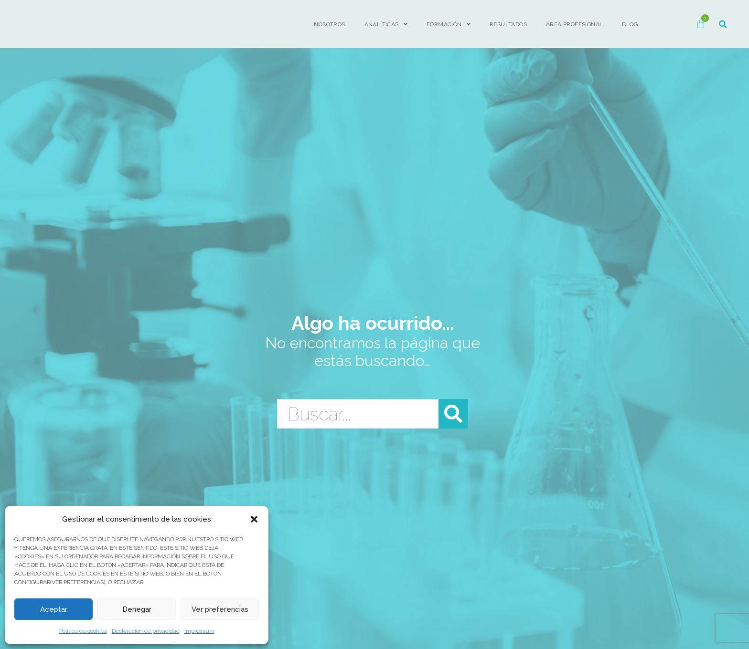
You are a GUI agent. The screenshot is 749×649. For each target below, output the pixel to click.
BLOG (630, 24)
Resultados (508, 24)
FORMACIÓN (449, 24)
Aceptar (53, 609)
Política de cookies (83, 631)
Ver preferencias (220, 609)
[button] (254, 519)
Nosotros (329, 24)
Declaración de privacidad (146, 631)
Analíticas (385, 24)
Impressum (199, 631)
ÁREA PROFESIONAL (574, 24)
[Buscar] (453, 414)
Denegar (136, 609)
